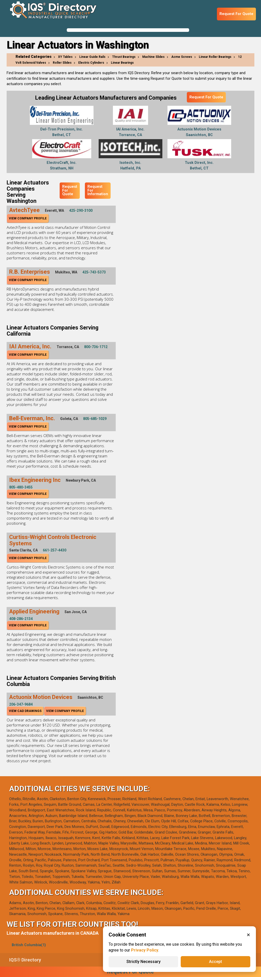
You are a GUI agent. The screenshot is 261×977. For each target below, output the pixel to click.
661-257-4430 (54, 550)
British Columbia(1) (29, 945)
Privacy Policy (144, 950)
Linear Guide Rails (92, 57)
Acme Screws (181, 57)
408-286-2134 (21, 619)
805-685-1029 (95, 419)
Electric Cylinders (91, 62)
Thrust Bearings (124, 57)
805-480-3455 (21, 487)
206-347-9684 (21, 704)
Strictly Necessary (143, 961)
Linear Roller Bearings (215, 57)
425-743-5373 (94, 272)
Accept (215, 961)
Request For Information (97, 190)
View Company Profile (28, 218)
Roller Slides (62, 62)
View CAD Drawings (25, 711)
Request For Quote (236, 14)
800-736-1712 (96, 347)
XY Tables (65, 57)
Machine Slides (153, 57)
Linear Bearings (122, 62)
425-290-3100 (81, 210)
